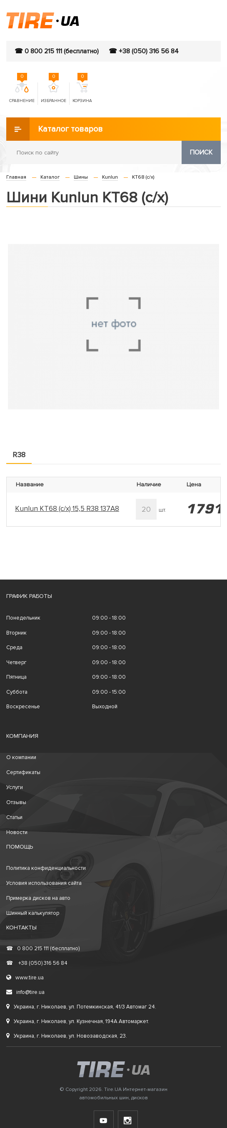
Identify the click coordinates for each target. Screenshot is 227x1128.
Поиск (201, 152)
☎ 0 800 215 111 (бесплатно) (57, 51)
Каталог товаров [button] (54, 129)
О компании (21, 757)
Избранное (53, 92)
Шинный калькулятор (32, 913)
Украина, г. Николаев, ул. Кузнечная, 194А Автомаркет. (77, 1021)
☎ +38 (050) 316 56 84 (144, 51)
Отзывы (16, 802)
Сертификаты (23, 772)
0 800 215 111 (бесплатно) (43, 948)
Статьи (14, 817)
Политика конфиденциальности (46, 868)
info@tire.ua (25, 992)
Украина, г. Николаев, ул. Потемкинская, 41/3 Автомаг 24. (81, 1006)
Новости (16, 832)
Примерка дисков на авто (38, 898)
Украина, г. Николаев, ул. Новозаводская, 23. (66, 1036)
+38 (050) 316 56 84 (36, 963)
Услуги (14, 787)
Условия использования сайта (44, 883)
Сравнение (22, 92)
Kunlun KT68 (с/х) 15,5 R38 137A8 (67, 508)
